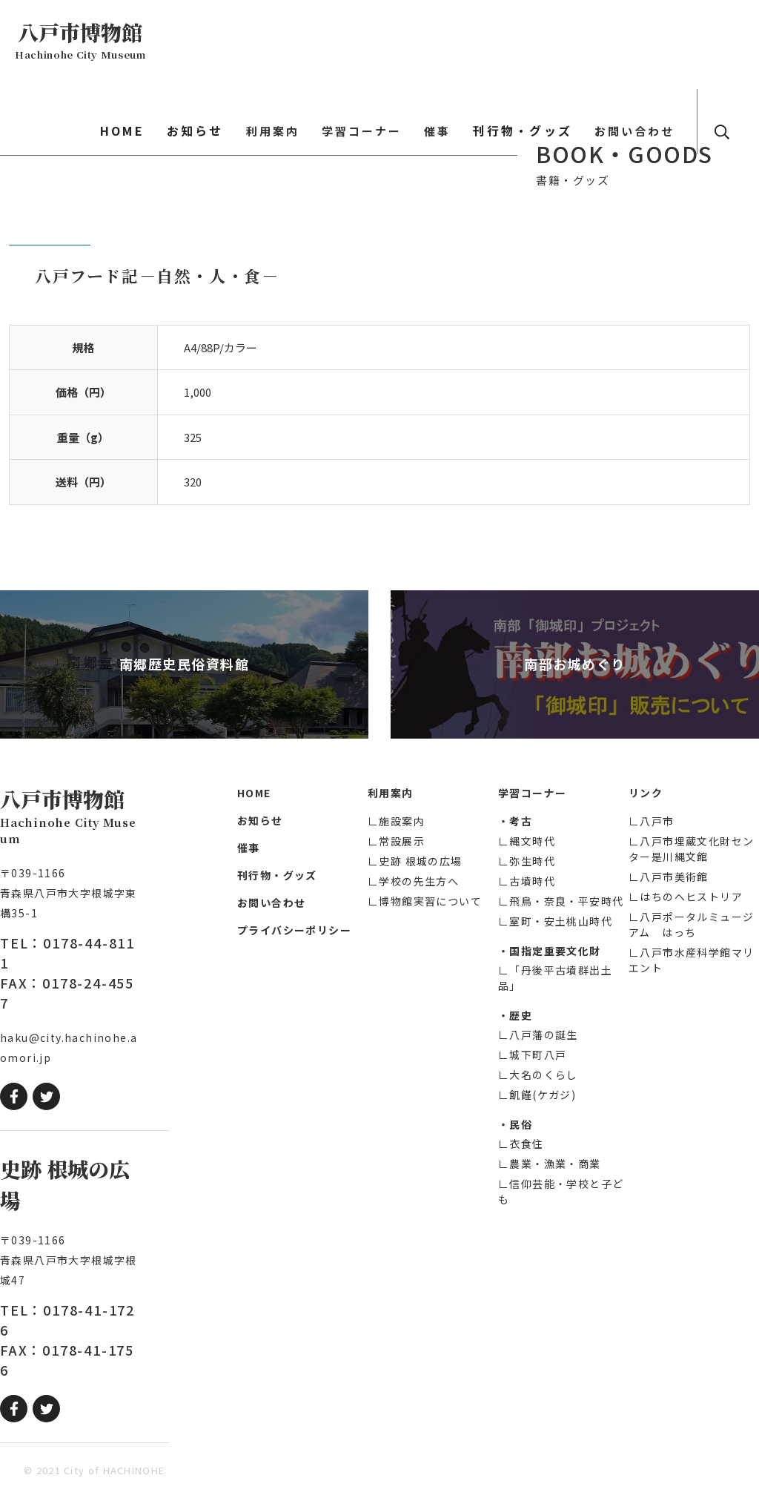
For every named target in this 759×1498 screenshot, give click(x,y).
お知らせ (267, 41)
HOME (206, 41)
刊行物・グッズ (554, 41)
